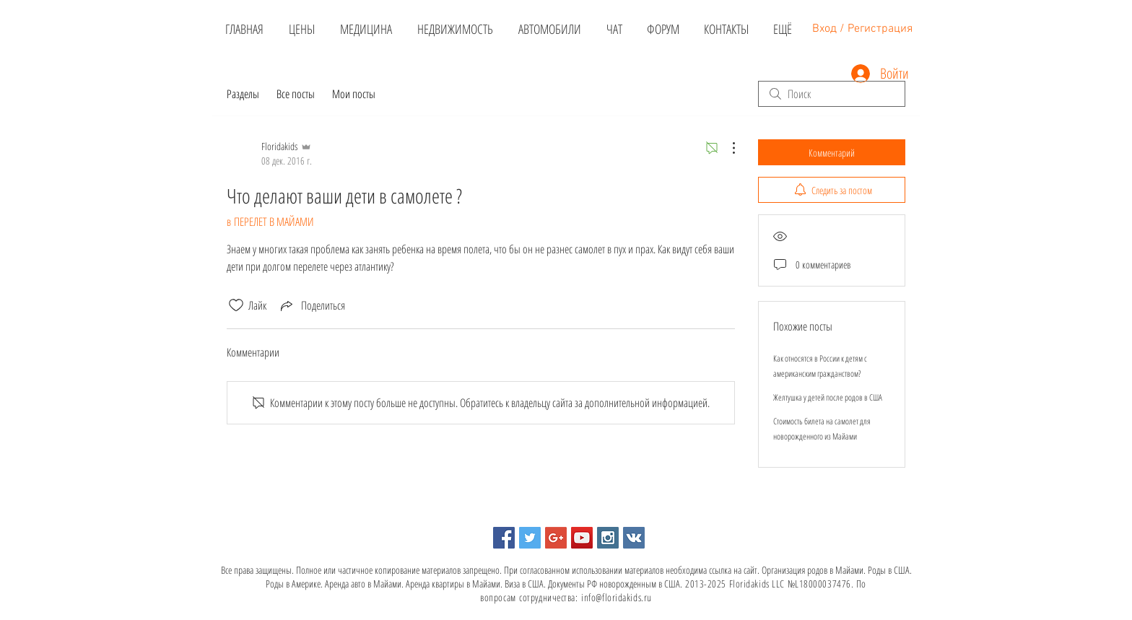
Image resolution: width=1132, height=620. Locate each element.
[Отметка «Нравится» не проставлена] (236, 305)
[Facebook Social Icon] (504, 538)
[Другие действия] (726, 148)
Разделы (243, 94)
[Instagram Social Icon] (608, 538)
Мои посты (353, 94)
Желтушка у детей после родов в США (827, 397)
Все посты (296, 94)
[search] (831, 94)
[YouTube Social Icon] (582, 538)
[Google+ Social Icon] (556, 538)
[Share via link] (311, 305)
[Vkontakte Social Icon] (634, 538)
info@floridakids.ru (616, 597)
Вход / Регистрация (862, 29)
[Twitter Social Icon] (530, 538)
